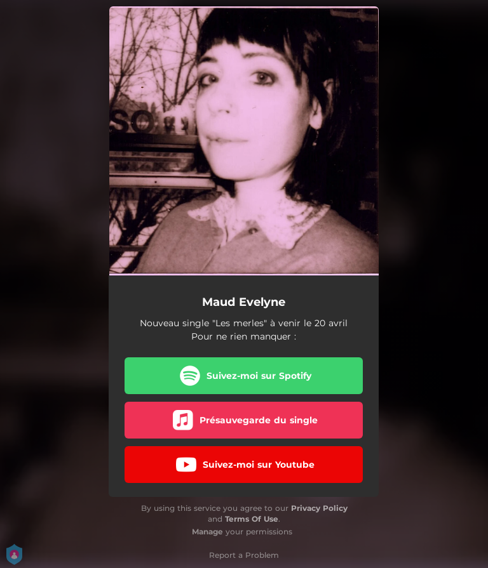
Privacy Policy (319, 508)
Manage (207, 531)
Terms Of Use (251, 519)
